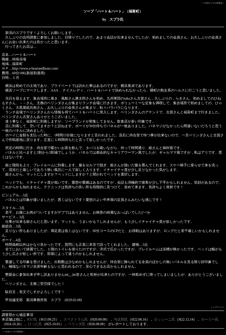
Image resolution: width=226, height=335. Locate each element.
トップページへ (217, 307)
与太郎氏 (121, 319)
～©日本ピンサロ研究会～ (212, 3)
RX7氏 (32, 319)
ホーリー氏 (210, 319)
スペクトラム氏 (75, 319)
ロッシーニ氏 (164, 319)
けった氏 (35, 324)
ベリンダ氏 (76, 324)
